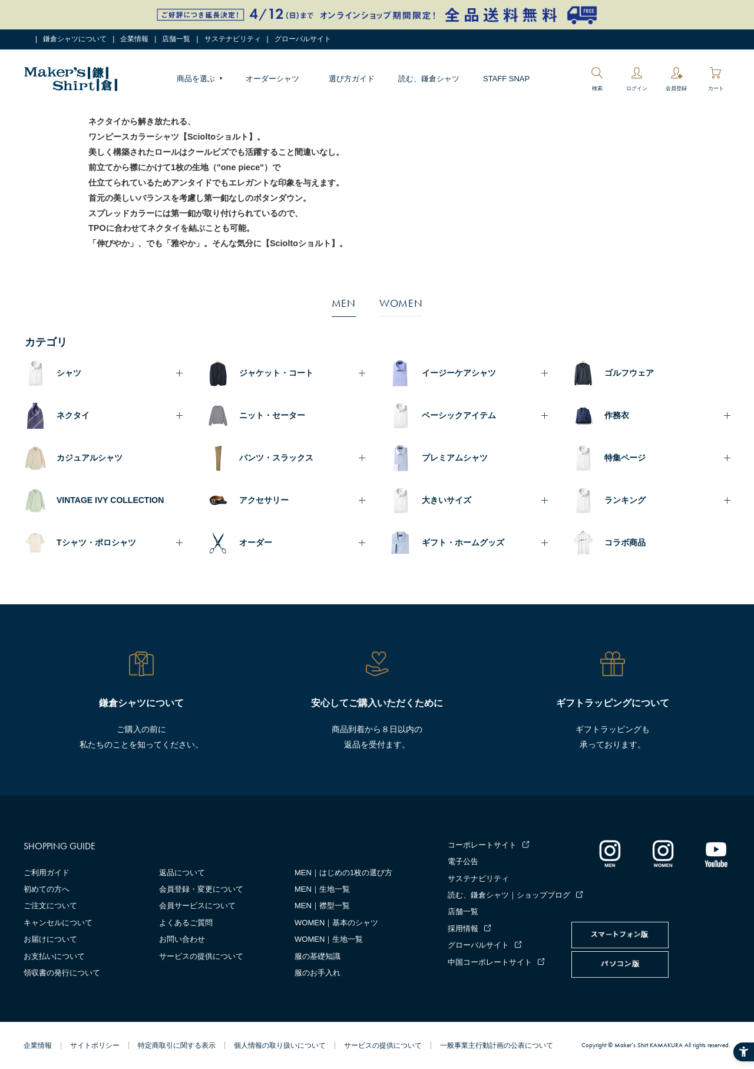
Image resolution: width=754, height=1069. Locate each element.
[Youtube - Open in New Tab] (715, 853)
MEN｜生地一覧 (322, 889)
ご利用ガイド (47, 872)
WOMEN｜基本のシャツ (336, 922)
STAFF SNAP (506, 78)
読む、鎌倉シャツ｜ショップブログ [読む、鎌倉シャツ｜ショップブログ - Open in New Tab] (509, 895)
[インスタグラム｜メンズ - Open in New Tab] (609, 853)
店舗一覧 (176, 39)
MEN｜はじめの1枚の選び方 (343, 872)
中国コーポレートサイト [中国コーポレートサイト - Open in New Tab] (490, 962)
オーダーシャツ (272, 78)
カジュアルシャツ (90, 457)
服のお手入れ (317, 972)
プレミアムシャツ (455, 457)
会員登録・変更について (201, 889)
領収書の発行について (62, 972)
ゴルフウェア (629, 373)
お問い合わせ (182, 939)
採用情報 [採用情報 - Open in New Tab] (463, 928)
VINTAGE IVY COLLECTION (110, 500)
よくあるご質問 (186, 922)
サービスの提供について (201, 956)
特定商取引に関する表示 (177, 1045)
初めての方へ (47, 889)
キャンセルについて (58, 922)
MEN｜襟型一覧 (322, 905)
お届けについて (50, 939)
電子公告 (463, 861)
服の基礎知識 (317, 956)
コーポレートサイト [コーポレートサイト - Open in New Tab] (482, 844)
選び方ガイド (352, 78)
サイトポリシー (95, 1045)
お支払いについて (54, 956)
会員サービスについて (197, 905)
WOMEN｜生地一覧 (329, 939)
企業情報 (134, 39)
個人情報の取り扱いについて (280, 1045)
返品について (182, 872)
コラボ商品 (625, 542)
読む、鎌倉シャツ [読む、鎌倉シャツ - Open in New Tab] (428, 78)
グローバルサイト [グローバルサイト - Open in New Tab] (303, 39)
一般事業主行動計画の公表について (496, 1045)
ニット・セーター (272, 415)
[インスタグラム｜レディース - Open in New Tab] (662, 853)
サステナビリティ (232, 39)
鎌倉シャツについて (75, 39)
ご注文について (50, 905)
